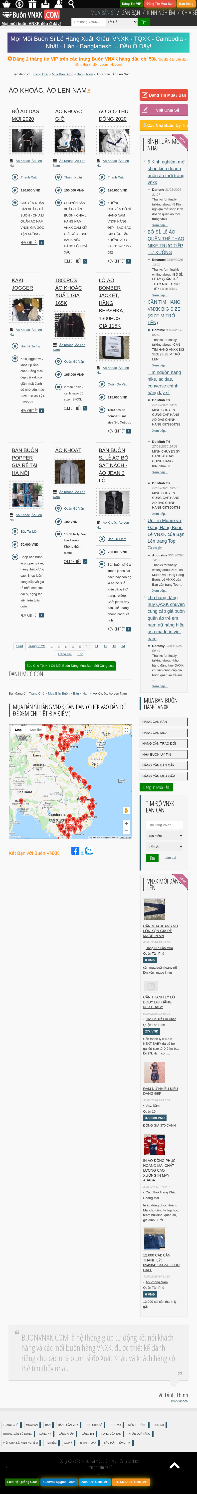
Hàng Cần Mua (154, 733)
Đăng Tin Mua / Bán (167, 95)
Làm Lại (170, 858)
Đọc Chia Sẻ (94, 1425)
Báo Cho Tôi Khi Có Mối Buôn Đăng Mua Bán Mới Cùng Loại (70, 666)
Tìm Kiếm (50, 1442)
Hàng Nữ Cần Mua (159, 948)
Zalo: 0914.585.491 (95, 1482)
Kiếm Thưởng (137, 1425)
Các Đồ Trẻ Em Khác (161, 1019)
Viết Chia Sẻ (167, 110)
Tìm (144, 22)
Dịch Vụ (115, 1425)
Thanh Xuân (29, 177)
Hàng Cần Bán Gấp (158, 765)
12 (105, 646)
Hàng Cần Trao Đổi (159, 743)
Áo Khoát (68, 450)
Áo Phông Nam (157, 1282)
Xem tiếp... (160, 225)
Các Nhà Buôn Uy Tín (167, 125)
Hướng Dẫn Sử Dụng (17, 1433)
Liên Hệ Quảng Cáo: (22, 1482)
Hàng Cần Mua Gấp (158, 776)
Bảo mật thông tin (117, 1442)
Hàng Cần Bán (154, 722)
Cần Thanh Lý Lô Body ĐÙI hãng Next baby (159, 1002)
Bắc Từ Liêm (30, 531)
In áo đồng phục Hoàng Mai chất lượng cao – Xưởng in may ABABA (159, 1170)
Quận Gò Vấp (74, 361)
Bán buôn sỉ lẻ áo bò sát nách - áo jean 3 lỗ (113, 466)
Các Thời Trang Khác (161, 1192)
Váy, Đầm (153, 1106)
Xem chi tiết (29, 242)
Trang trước (36, 646)
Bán (47, 1425)
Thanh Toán (88, 1442)
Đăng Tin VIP (131, 4)
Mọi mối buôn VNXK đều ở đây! (31, 22)
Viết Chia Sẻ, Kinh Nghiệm (20, 1442)
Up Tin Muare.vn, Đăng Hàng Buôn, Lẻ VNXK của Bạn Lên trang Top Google (166, 534)
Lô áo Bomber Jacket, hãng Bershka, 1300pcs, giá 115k (111, 303)
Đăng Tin (87, 1433)
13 (114, 646)
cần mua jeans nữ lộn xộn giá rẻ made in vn (160, 931)
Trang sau (65, 654)
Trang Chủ (10, 1425)
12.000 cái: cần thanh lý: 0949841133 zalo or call (161, 1262)
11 (96, 646)
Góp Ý (68, 1442)
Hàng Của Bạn (111, 1433)
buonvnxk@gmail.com (59, 1482)
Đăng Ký (45, 1433)
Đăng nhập (66, 1433)
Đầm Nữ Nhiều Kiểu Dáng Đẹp (160, 1091)
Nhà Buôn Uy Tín (156, 754)
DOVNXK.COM (179, 1401)
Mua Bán (32, 1425)
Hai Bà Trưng (30, 346)
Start (19, 646)
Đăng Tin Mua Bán (160, 4)
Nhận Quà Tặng (139, 1433)
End (80, 654)
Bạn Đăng (186, 4)
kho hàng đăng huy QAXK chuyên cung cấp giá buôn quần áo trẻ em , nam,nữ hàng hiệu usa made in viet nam (166, 618)
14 (123, 646)
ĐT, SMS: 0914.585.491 (131, 1482)
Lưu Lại (159, 1425)
